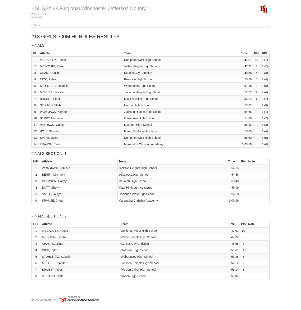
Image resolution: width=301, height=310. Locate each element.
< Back (35, 25)
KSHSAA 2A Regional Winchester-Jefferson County (88, 8)
